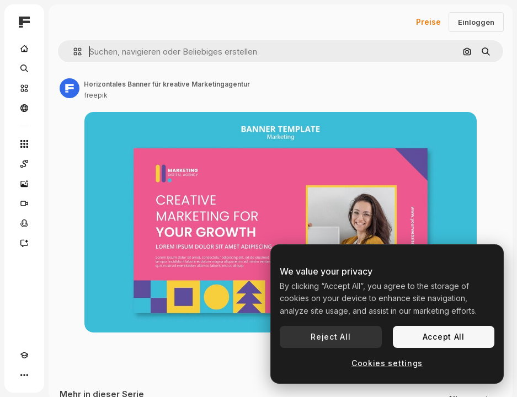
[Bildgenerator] (24, 183)
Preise (428, 21)
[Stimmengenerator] (24, 223)
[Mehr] (24, 375)
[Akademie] (24, 355)
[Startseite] (24, 48)
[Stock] (24, 88)
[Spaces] (24, 164)
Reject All (330, 336)
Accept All (444, 336)
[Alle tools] (24, 144)
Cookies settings (387, 363)
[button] (73, 51)
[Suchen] (24, 68)
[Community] (24, 108)
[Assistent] (24, 243)
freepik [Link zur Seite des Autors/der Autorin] (96, 95)
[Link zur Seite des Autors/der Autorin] (69, 88)
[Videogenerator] (24, 203)
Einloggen (476, 22)
